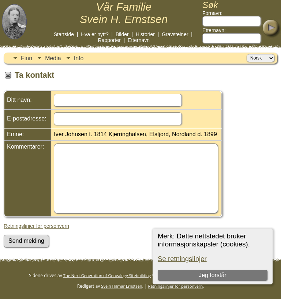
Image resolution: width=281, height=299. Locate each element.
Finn (26, 58)
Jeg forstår (212, 275)
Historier (145, 34)
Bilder (122, 34)
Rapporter (109, 40)
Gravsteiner (175, 34)
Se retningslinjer (182, 258)
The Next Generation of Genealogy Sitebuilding (107, 275)
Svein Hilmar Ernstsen (121, 286)
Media (53, 58)
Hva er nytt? (94, 34)
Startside (64, 34)
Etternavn (139, 40)
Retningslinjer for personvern (36, 226)
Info (79, 58)
